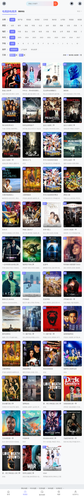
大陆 (47, 31)
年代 (5, 37)
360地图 (50, 488)
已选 (5, 55)
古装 (68, 25)
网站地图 (24, 488)
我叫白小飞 (27, 160)
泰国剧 (80, 19)
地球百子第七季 (28, 264)
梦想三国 (67, 195)
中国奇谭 (26, 438)
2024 (27, 37)
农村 (47, 25)
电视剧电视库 (9, 11)
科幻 (22, 55)
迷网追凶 (26, 403)
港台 (26, 31)
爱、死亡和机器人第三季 (52, 403)
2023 (34, 37)
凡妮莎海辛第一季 (70, 438)
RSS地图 (33, 488)
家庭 (26, 25)
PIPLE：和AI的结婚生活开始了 (34, 90)
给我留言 (59, 488)
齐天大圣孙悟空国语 (50, 160)
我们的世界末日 (8, 125)
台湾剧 (62, 19)
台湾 (61, 31)
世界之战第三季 (28, 473)
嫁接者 (66, 90)
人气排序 (24, 49)
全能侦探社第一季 (70, 403)
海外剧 (54, 19)
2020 (56, 37)
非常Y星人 (47, 230)
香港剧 (28, 19)
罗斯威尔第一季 (69, 299)
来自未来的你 (48, 369)
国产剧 (20, 19)
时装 (33, 25)
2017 (78, 37)
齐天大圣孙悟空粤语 (50, 195)
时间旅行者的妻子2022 (72, 264)
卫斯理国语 (27, 195)
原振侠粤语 (27, 369)
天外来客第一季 (8, 438)
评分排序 (34, 49)
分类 (5, 19)
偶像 (61, 25)
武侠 (75, 25)
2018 (71, 37)
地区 (5, 31)
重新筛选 (21, 11)
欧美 (40, 31)
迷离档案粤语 (68, 334)
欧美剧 (37, 19)
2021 (49, 37)
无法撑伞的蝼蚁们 (49, 90)
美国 (68, 31)
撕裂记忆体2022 (8, 299)
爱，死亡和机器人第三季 (11, 473)
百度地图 (42, 488)
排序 (5, 49)
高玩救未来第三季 (49, 438)
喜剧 (54, 25)
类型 (5, 25)
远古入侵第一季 (8, 160)
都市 (19, 25)
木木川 (4, 230)
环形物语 (26, 299)
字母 (5, 43)
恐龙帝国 (46, 299)
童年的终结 (6, 334)
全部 (12, 19)
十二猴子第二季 (28, 334)
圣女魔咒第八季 (8, 403)
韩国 (75, 31)
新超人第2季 (6, 90)
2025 (19, 37)
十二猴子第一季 (49, 334)
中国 (19, 31)
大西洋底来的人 (8, 195)
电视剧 (14, 55)
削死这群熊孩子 (28, 125)
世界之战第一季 (69, 160)
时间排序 (14, 49)
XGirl (45, 473)
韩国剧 (71, 19)
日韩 (33, 31)
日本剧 (45, 19)
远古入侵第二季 (49, 125)
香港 (54, 31)
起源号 (45, 264)
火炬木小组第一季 (70, 230)
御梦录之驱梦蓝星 (70, 369)
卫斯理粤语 (6, 369)
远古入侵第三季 (69, 125)
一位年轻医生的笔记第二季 (12, 264)
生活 (40, 25)
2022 (41, 37)
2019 (63, 37)
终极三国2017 (28, 230)
